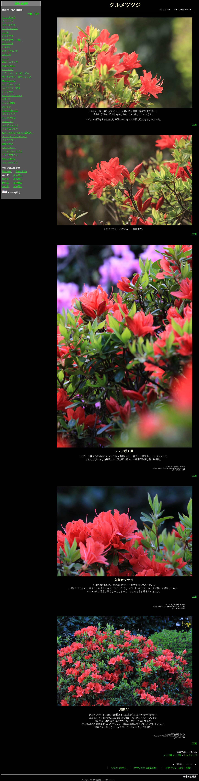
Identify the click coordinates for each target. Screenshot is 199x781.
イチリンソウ (9, 25)
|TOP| (194, 124)
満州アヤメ (7, 144)
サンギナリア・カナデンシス (16, 77)
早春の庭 (6, 171)
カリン (5, 58)
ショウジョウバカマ (12, 95)
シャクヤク (7, 92)
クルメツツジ (190, 755)
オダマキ (6, 47)
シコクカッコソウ (11, 84)
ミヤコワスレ (9, 147)
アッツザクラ (9, 17)
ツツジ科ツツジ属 (172, 755)
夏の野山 (17, 179)
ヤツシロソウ (9, 159)
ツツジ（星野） (119, 768)
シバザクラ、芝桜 (11, 88)
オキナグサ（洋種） (12, 40)
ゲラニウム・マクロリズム (15, 73)
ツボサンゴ (7, 121)
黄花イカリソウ (10, 62)
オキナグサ (7, 36)
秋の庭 (5, 182)
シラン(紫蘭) (8, 103)
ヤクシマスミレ (10, 155)
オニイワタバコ (10, 51)
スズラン (6, 107)
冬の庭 (5, 186)
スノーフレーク (10, 110)
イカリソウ (7, 21)
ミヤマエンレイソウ (12, 151)
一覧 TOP (33, 14)
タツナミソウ (9, 114)
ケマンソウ (7, 69)
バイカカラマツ (10, 129)
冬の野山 (17, 186)
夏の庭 (5, 179)
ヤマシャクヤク (10, 162)
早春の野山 (21, 171)
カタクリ (6, 54)
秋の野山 (17, 182)
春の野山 (17, 175)
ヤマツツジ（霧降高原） (146, 768)
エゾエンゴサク (10, 28)
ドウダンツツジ (10, 125)
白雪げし (6, 99)
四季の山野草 (21, 3)
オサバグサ (7, 43)
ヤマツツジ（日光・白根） (178, 768)
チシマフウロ (9, 118)
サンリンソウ (9, 80)
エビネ (5, 32)
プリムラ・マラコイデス (14, 136)
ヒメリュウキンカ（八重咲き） (18, 132)
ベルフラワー (9, 140)
